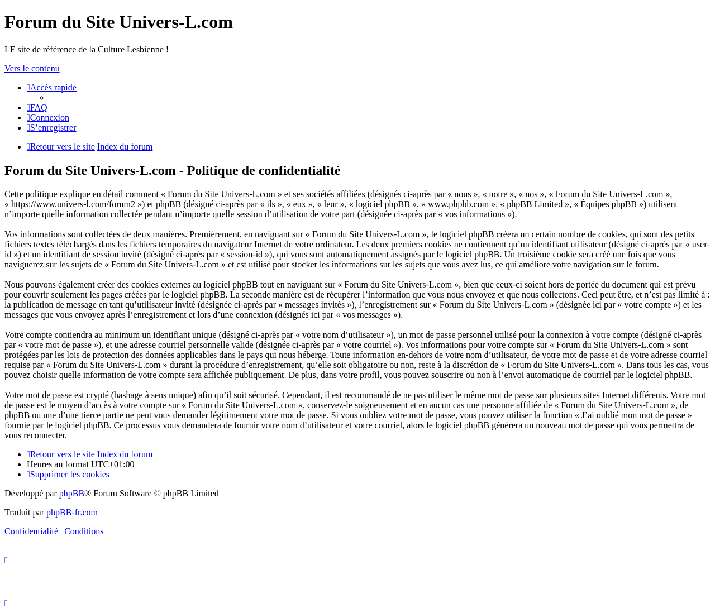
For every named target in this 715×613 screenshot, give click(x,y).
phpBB (71, 493)
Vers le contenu (32, 68)
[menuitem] (37, 107)
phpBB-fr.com (72, 512)
